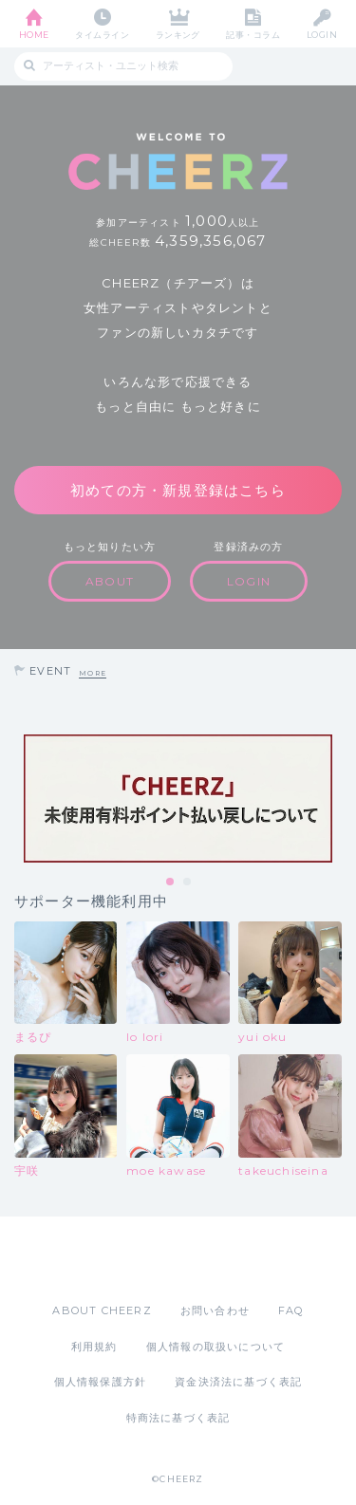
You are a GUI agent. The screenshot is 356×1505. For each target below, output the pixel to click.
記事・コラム (253, 34)
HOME (34, 34)
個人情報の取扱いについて (215, 1346)
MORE (92, 673)
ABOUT (109, 581)
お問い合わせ (215, 1310)
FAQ (291, 1310)
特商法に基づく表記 (178, 1417)
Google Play (226, 1259)
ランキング (178, 34)
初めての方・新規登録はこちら (178, 490)
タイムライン (102, 34)
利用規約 (94, 1346)
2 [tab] (188, 882)
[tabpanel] (178, 798)
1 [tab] (171, 882)
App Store (126, 1259)
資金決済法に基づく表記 (238, 1381)
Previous (19, 799)
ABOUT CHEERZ (101, 1310)
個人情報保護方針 (100, 1381)
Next (337, 799)
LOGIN (322, 34)
